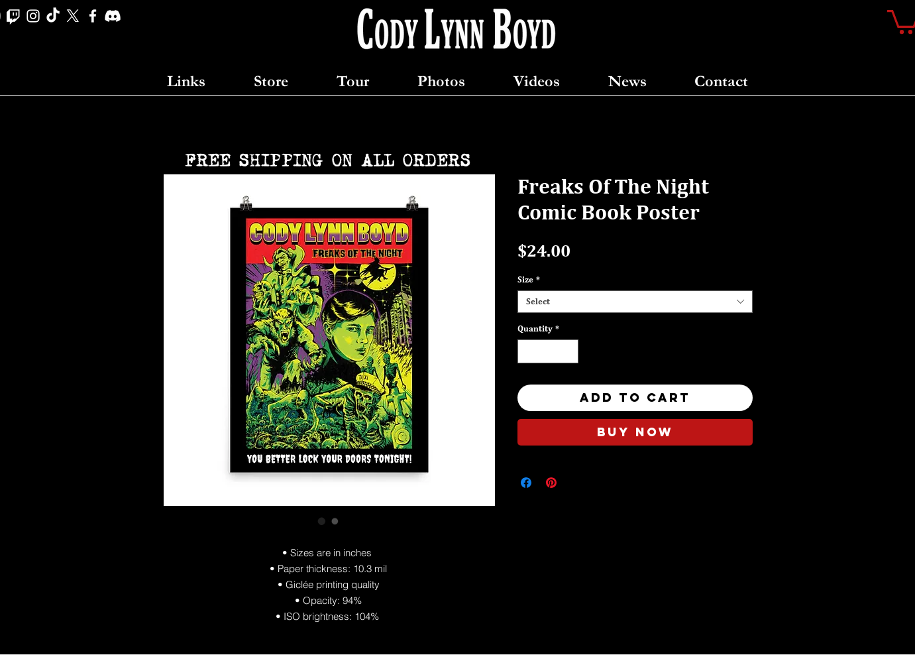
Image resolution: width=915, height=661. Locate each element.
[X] (72, 16)
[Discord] (112, 16)
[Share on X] (576, 483)
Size (528, 279)
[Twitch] (13, 16)
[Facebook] (92, 16)
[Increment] (568, 351)
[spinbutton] (548, 351)
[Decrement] (527, 351)
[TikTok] (53, 16)
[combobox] (635, 301)
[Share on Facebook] (526, 483)
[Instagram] (33, 16)
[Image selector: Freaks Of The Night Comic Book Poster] (322, 521)
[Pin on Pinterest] (551, 483)
